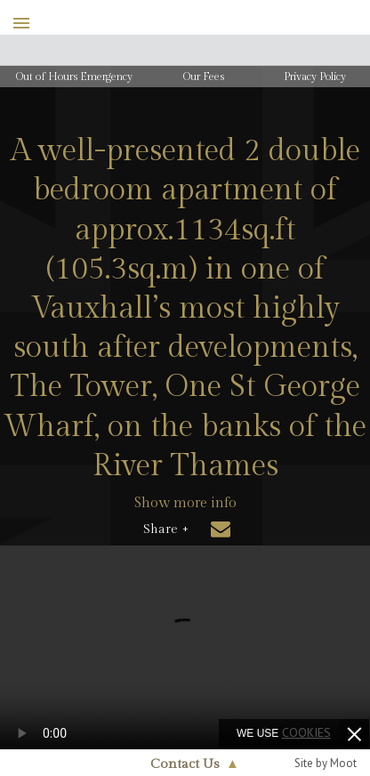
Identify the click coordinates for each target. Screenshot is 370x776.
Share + (166, 529)
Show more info (185, 503)
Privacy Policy (315, 76)
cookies (306, 732)
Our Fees (203, 76)
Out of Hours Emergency (74, 76)
